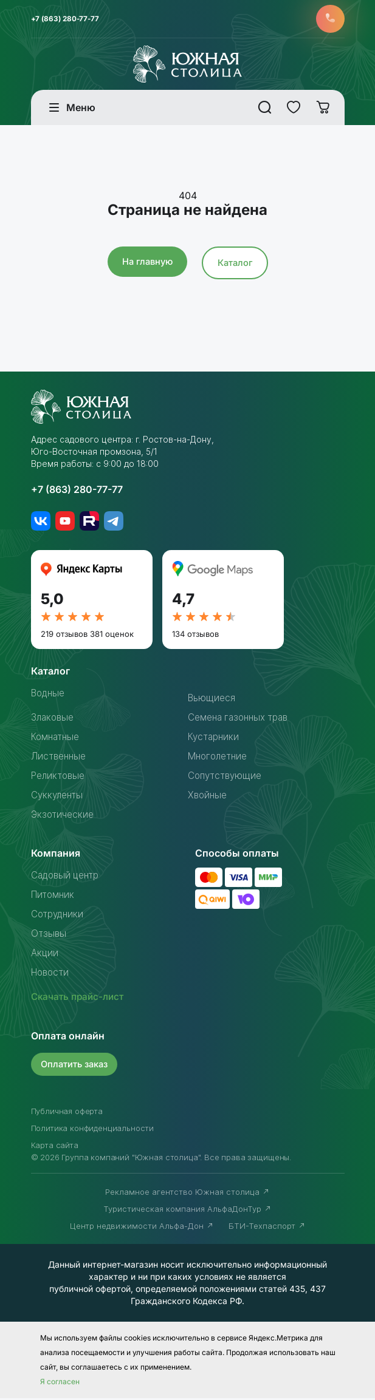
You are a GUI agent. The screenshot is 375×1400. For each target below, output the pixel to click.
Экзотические (64, 816)
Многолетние (220, 758)
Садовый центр (68, 877)
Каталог (236, 265)
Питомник (54, 897)
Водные (50, 695)
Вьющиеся (212, 700)
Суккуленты (58, 797)
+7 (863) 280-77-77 (67, 19)
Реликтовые (60, 778)
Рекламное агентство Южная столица (187, 1193)
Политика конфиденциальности (92, 1130)
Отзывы (49, 935)
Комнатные (57, 739)
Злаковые (54, 719)
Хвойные (208, 797)
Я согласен (60, 1383)
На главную (146, 264)
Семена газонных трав (241, 719)
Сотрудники (59, 916)
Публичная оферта (67, 1113)
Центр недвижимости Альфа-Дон (142, 1227)
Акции (45, 955)
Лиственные (60, 758)
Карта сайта (54, 1147)
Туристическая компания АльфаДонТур (187, 1210)
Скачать (79, 999)
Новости (51, 974)
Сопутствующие (227, 778)
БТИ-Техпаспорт (267, 1227)
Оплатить (76, 1066)
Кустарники (215, 739)
